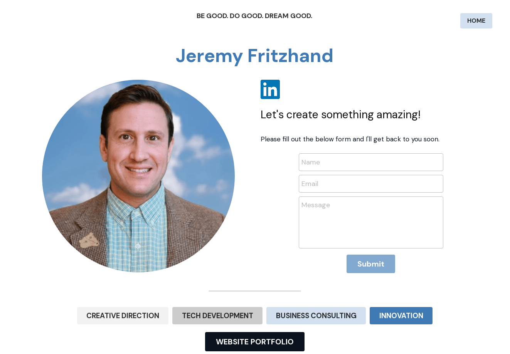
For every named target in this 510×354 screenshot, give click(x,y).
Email (309, 183)
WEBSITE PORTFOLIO (255, 340)
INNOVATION (380, 314)
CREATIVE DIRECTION (143, 314)
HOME (476, 21)
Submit (370, 264)
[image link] (270, 88)
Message (315, 205)
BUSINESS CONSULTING (308, 314)
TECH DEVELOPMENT (223, 314)
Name (310, 162)
